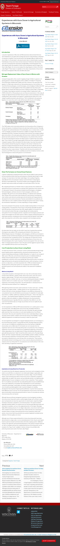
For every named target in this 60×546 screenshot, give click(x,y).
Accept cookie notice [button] (49, 540)
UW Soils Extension (36, 517)
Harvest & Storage (29, 12)
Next (41, 465)
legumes (11, 461)
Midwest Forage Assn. (37, 521)
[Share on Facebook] (5, 456)
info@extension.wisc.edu (30, 534)
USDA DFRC (34, 511)
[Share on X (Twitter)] (7, 456)
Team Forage (12, 5)
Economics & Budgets (41, 12)
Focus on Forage (49, 63)
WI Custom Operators (37, 523)
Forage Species (5, 12)
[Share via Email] (10, 456)
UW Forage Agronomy (37, 513)
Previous (6, 465)
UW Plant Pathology (36, 519)
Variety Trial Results (17, 12)
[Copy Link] (12, 456)
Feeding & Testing (53, 12)
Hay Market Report (18, 15)
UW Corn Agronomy (36, 515)
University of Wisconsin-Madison (8, 1)
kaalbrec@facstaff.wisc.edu (14, 447)
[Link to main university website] (9, 516)
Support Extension (54, 1)
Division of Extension (13, 8)
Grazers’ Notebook (6, 15)
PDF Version (25, 46)
